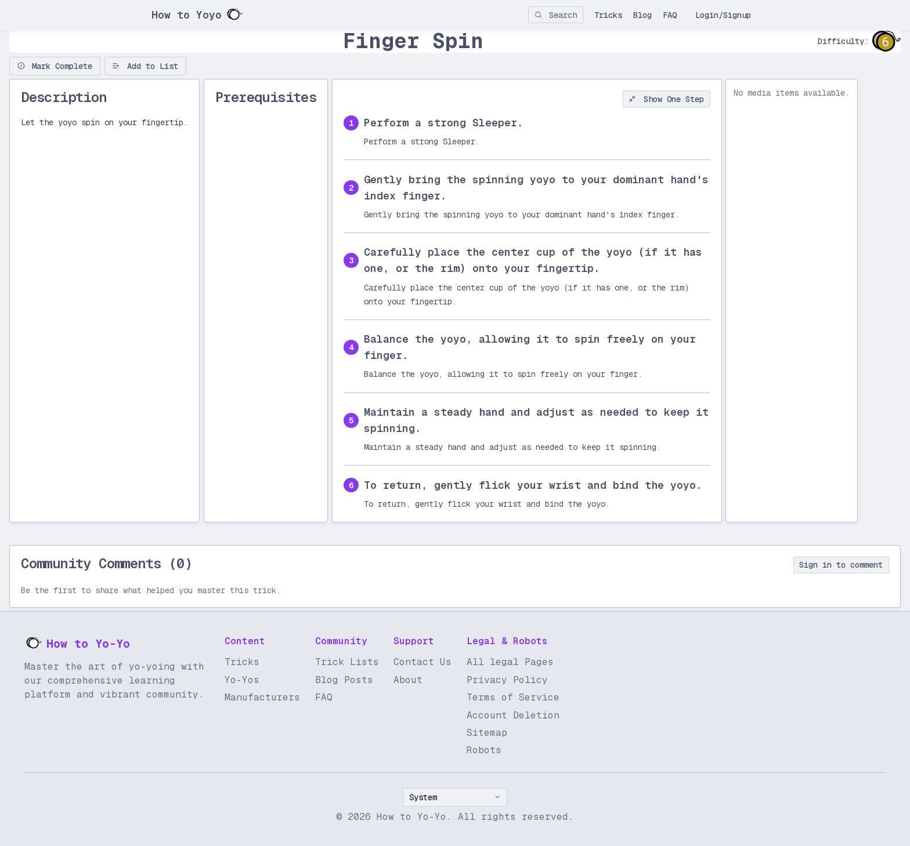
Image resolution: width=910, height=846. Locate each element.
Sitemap (487, 733)
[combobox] (455, 797)
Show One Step (666, 99)
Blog (642, 15)
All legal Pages (510, 662)
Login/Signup (723, 15)
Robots (484, 750)
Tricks (608, 15)
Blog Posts (344, 680)
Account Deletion (513, 715)
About (408, 680)
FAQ (670, 15)
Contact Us (422, 662)
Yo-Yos (242, 680)
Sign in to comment (841, 565)
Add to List (145, 66)
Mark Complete (55, 66)
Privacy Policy (507, 680)
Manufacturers (262, 697)
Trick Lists (347, 662)
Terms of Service (513, 697)
